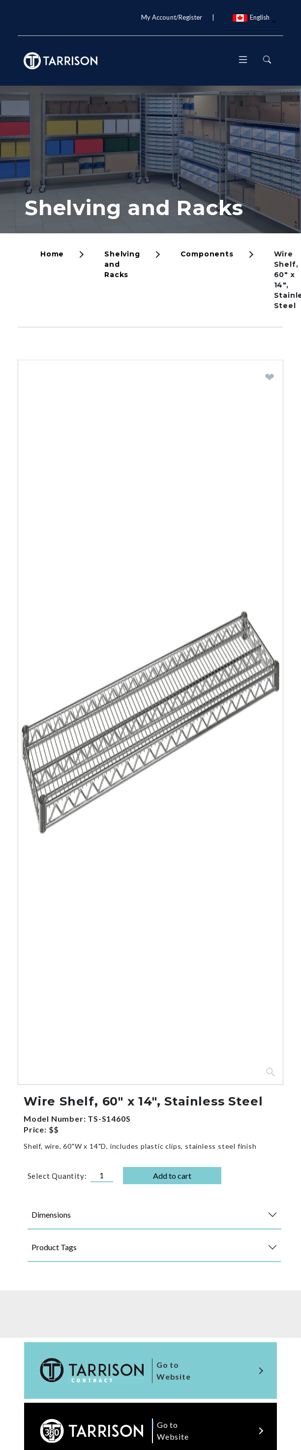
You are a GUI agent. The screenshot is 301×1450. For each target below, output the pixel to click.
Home (52, 254)
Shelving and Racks (134, 208)
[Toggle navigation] (243, 60)
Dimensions (51, 1214)
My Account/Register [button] (171, 17)
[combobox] (251, 23)
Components (207, 254)
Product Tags (54, 1247)
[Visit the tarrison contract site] (150, 1370)
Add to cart (172, 1175)
